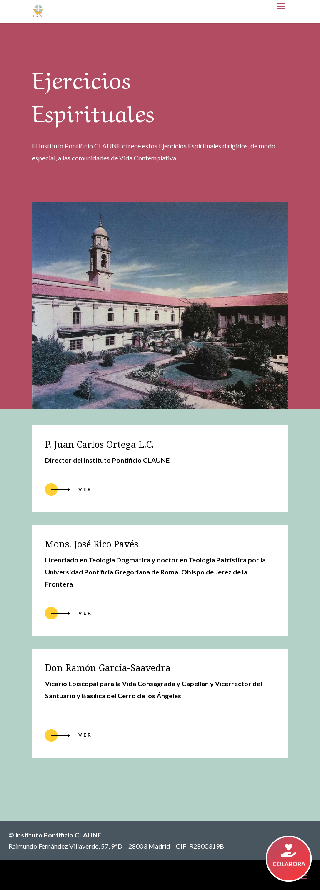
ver (85, 613)
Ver (85, 489)
